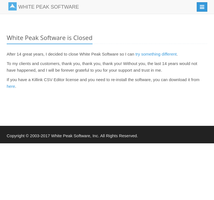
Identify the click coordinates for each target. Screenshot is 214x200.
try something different (156, 54)
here (11, 86)
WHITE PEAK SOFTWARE (43, 6)
